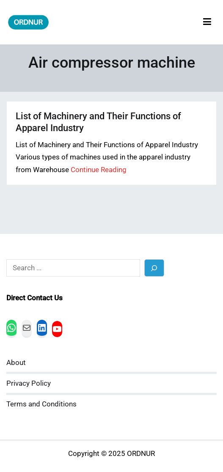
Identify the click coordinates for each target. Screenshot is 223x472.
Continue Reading (99, 170)
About (16, 363)
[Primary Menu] (207, 22)
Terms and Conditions (41, 404)
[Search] (154, 268)
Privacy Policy (28, 383)
